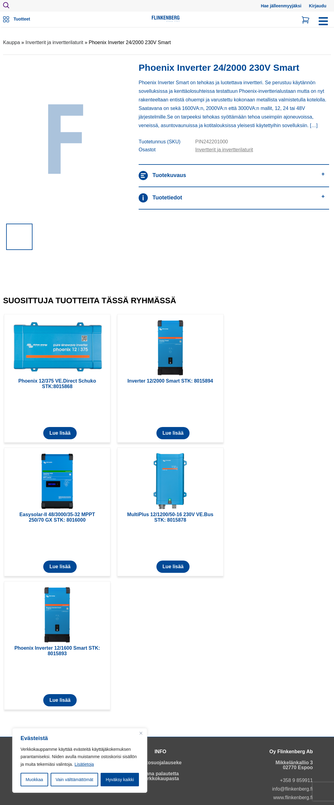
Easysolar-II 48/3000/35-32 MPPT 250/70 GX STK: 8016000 (57, 517)
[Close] (140, 733)
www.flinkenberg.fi (293, 797)
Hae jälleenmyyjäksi (281, 5)
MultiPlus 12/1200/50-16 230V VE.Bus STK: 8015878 (170, 517)
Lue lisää (59, 433)
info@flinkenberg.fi (292, 789)
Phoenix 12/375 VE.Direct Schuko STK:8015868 (57, 383)
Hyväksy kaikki (120, 779)
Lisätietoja (84, 764)
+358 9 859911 (296, 780)
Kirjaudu (317, 5)
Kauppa (11, 42)
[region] (79, 760)
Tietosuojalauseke (160, 762)
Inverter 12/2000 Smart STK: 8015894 (170, 381)
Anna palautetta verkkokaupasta (160, 776)
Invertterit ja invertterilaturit (54, 42)
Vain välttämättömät (74, 779)
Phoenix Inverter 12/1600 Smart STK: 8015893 (57, 650)
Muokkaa (34, 779)
